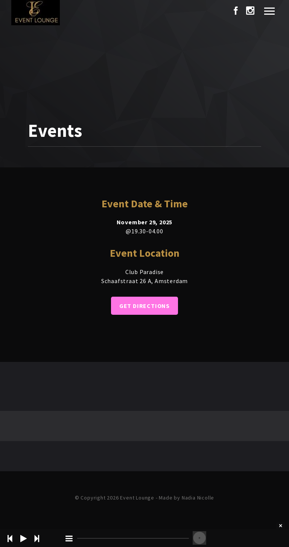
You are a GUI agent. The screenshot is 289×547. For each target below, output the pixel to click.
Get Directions (144, 306)
